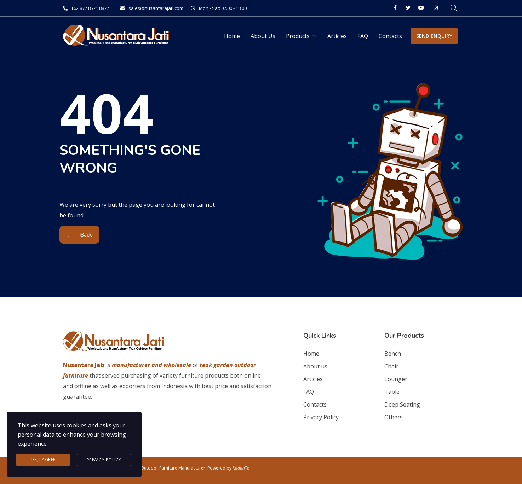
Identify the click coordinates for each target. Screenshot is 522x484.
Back (79, 235)
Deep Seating (402, 404)
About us (315, 366)
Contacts (390, 36)
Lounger (395, 379)
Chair (391, 366)
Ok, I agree (43, 459)
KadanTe (241, 468)
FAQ (362, 36)
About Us (263, 36)
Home (232, 36)
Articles (337, 36)
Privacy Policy (321, 417)
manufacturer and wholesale (151, 365)
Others (393, 417)
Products (298, 36)
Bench (392, 353)
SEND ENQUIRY (434, 36)
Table (392, 392)
